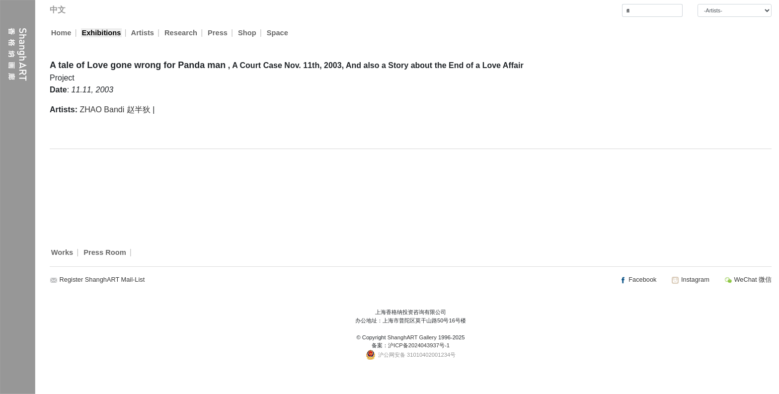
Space (278, 33)
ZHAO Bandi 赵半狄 (114, 109)
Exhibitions (101, 33)
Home (61, 33)
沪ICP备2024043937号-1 (419, 345)
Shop (247, 33)
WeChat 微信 (748, 279)
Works (62, 252)
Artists (142, 33)
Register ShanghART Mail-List (102, 279)
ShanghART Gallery (412, 337)
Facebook (638, 279)
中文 (58, 9)
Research (181, 33)
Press (218, 33)
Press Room (104, 252)
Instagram (690, 279)
